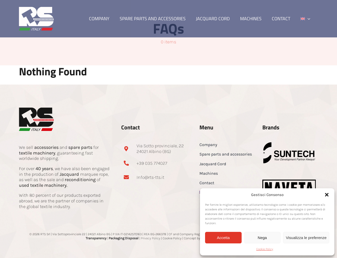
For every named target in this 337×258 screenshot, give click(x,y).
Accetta (223, 237)
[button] (326, 194)
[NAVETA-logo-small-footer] (289, 182)
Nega (262, 237)
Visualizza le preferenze (306, 237)
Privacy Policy (150, 238)
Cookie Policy (264, 249)
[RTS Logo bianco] (36, 9)
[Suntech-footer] (289, 144)
